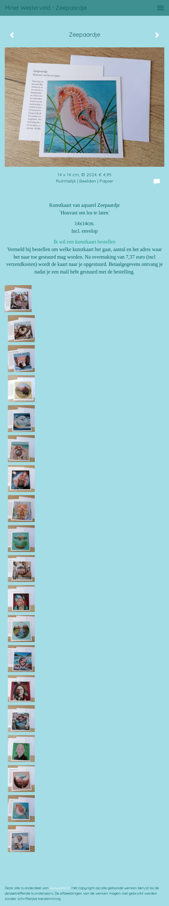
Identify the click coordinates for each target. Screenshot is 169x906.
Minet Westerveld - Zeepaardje (46, 7)
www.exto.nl (60, 887)
